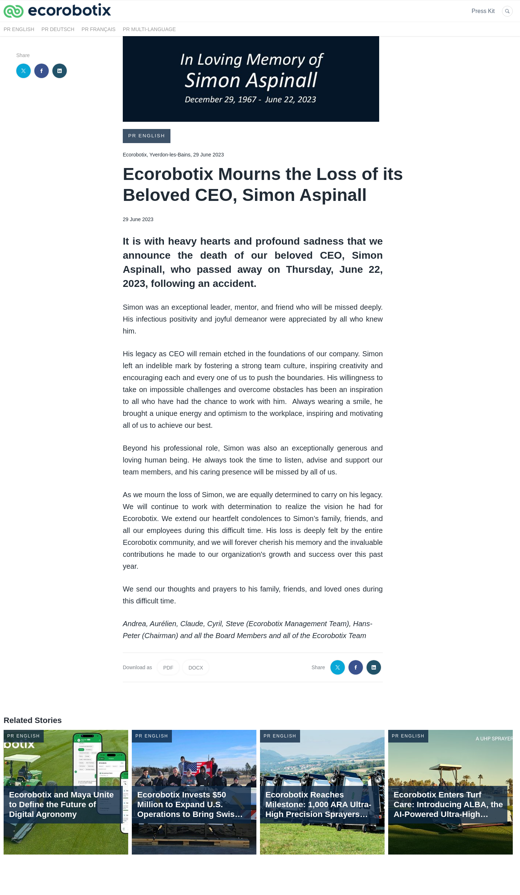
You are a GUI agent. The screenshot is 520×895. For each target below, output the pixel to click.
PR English (19, 29)
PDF (168, 667)
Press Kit (483, 11)
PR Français (99, 29)
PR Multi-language (149, 29)
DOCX (195, 667)
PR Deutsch (58, 29)
